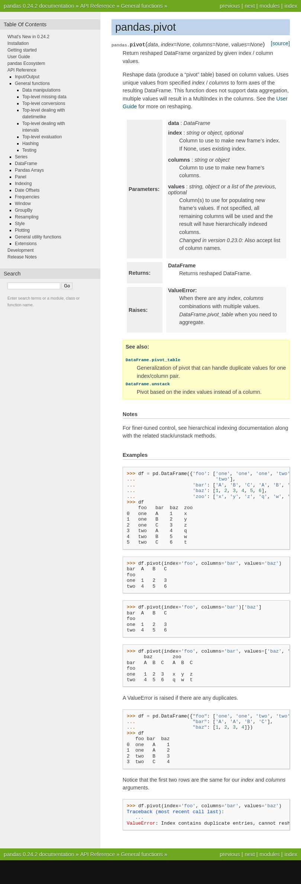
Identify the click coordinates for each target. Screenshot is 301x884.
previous (230, 6)
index (291, 6)
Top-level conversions (43, 103)
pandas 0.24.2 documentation (39, 6)
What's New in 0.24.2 (28, 36)
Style (20, 223)
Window (23, 203)
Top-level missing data (44, 96)
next (250, 6)
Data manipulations (41, 90)
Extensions (26, 243)
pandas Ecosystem (26, 63)
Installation (18, 43)
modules (269, 6)
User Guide (18, 56)
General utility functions (38, 237)
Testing (29, 150)
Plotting (22, 230)
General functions (142, 6)
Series (21, 156)
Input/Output (27, 76)
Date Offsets (27, 190)
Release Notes (22, 257)
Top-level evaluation (42, 136)
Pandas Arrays (29, 170)
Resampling (26, 217)
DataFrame (26, 163)
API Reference (97, 6)
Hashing (30, 143)
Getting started (22, 50)
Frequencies (27, 196)
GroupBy (23, 210)
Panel (20, 176)
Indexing (23, 183)
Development (20, 250)
